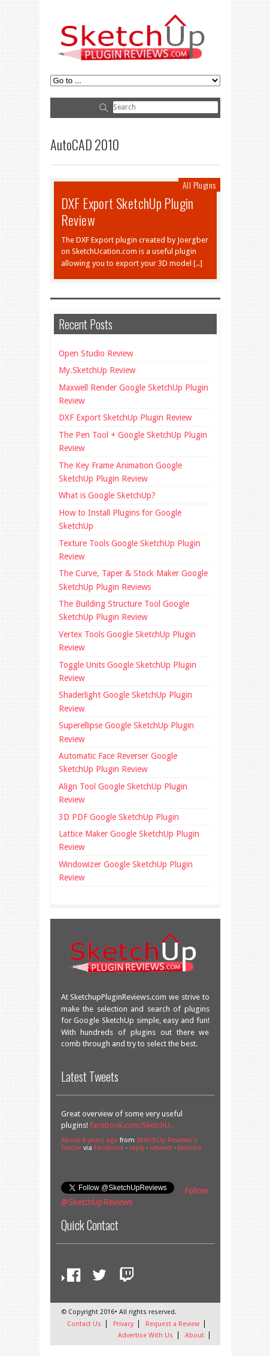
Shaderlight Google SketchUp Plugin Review (125, 701)
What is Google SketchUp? (107, 495)
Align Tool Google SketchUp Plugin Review (123, 793)
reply (136, 1148)
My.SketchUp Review (97, 370)
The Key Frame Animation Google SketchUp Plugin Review (120, 472)
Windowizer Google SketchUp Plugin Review (126, 870)
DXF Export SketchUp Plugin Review (127, 211)
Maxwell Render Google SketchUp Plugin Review (133, 394)
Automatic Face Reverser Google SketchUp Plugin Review (118, 762)
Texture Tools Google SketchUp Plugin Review (130, 549)
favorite (189, 1148)
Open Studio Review (96, 353)
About (194, 1335)
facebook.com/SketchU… (132, 1125)
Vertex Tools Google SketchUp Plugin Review (127, 640)
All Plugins (199, 184)
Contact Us (84, 1324)
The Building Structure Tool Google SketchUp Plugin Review (124, 610)
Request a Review (172, 1324)
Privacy (123, 1324)
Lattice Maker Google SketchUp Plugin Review (129, 840)
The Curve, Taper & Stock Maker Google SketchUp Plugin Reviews (133, 579)
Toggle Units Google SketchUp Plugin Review (127, 671)
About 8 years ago (89, 1140)
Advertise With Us (145, 1335)
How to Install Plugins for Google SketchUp (120, 519)
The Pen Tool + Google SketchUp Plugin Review (133, 441)
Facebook (109, 1148)
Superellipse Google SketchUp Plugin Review (126, 732)
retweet (161, 1148)
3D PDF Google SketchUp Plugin (119, 817)
